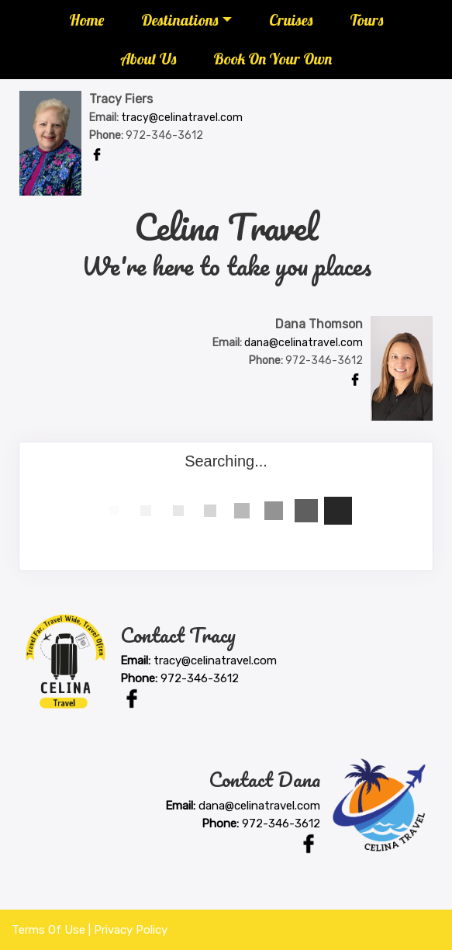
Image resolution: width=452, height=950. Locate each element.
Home (86, 19)
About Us (148, 58)
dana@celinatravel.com (303, 342)
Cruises (290, 19)
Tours (366, 19)
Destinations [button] (179, 19)
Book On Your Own (272, 58)
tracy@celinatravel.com (182, 117)
